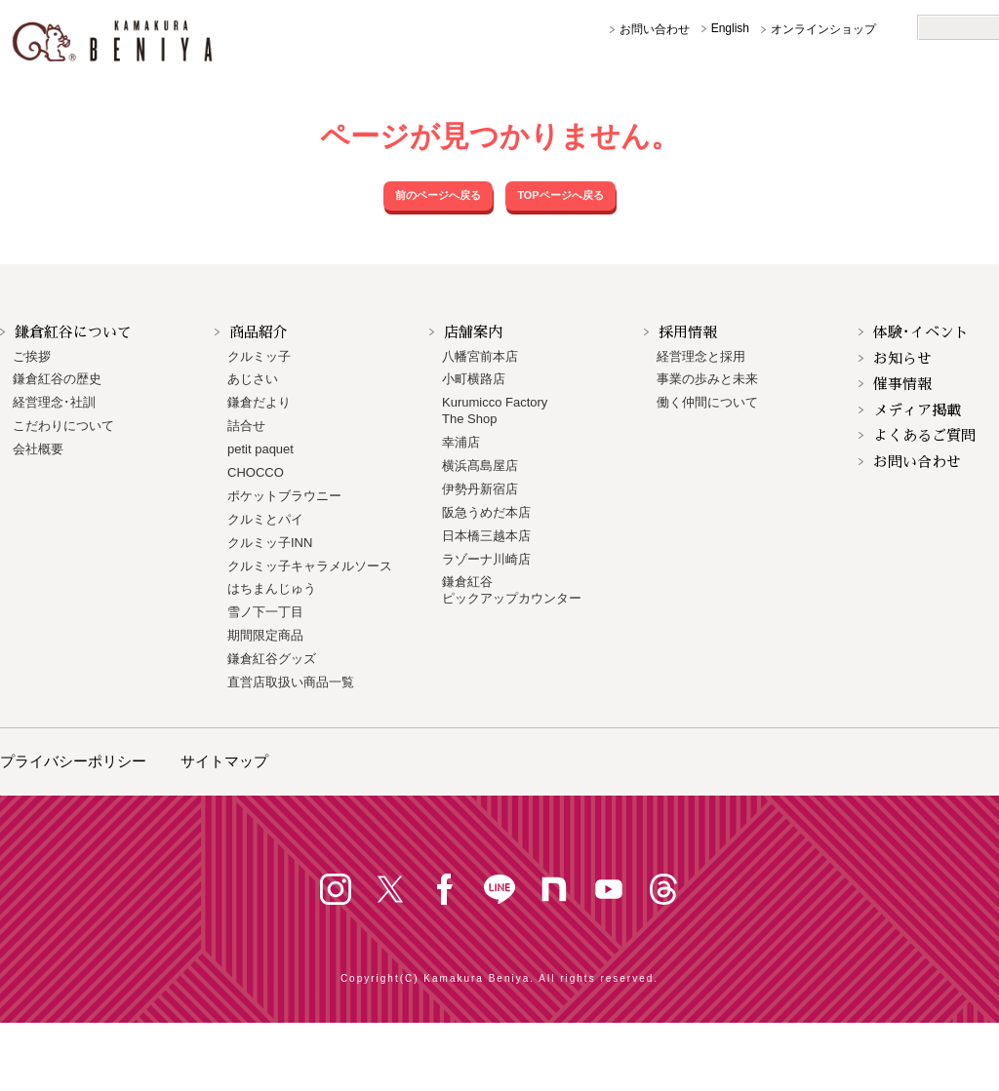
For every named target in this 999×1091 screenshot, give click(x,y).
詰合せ (246, 425)
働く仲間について (707, 402)
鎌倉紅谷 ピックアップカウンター (511, 589)
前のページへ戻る (438, 195)
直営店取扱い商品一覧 (290, 682)
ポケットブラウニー (284, 495)
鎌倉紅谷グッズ (271, 658)
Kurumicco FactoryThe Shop (494, 410)
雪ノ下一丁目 (265, 611)
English (730, 28)
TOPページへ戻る (560, 195)
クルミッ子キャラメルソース (309, 566)
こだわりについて (63, 425)
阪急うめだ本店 (486, 512)
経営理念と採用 (701, 356)
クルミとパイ (265, 519)
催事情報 (902, 383)
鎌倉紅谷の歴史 (57, 378)
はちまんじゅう (271, 588)
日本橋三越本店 (486, 535)
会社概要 (38, 449)
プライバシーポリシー (73, 761)
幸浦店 (461, 442)
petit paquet (260, 449)
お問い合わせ (654, 29)
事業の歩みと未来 (707, 378)
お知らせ (902, 358)
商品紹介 (258, 332)
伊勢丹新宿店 (480, 489)
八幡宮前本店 (480, 356)
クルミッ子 (259, 356)
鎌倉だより (259, 402)
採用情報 (688, 332)
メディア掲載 (917, 410)
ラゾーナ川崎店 (486, 559)
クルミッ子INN (269, 542)
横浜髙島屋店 (480, 465)
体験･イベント (921, 332)
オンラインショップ (823, 29)
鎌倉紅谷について (73, 332)
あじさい (252, 378)
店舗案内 (473, 332)
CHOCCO (255, 472)
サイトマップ (224, 761)
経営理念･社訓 (54, 402)
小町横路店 (473, 378)
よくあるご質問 (924, 435)
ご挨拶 (32, 356)
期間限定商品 (265, 635)
